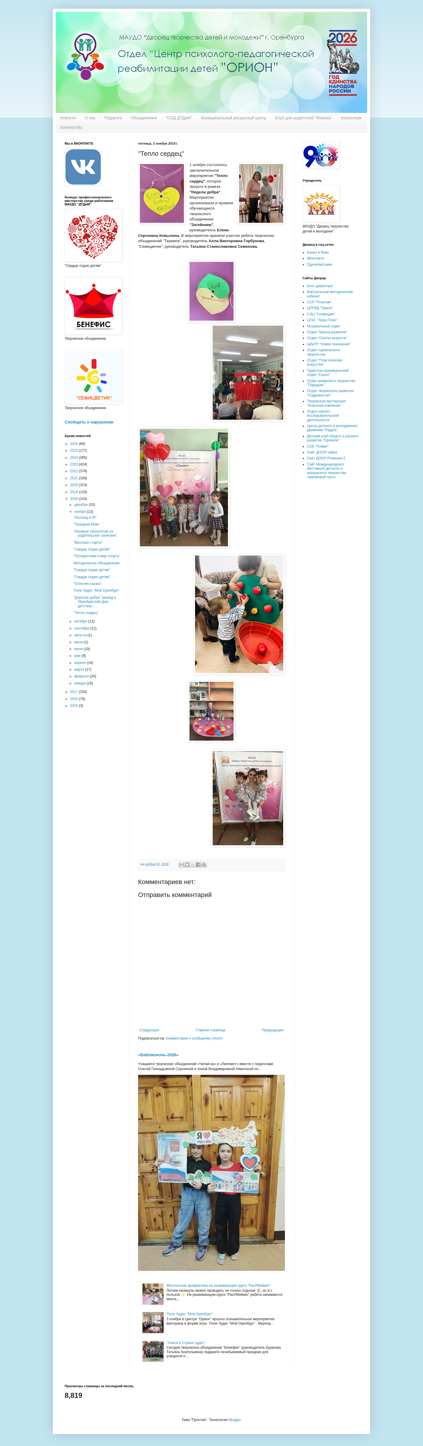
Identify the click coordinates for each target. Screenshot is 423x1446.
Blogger (235, 1420)
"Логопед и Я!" (85, 518)
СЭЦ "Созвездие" (321, 314)
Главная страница (211, 1030)
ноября (80, 512)
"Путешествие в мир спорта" (96, 556)
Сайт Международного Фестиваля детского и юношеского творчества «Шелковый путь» (326, 470)
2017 (74, 692)
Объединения (144, 118)
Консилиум (351, 118)
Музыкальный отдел (323, 326)
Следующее (149, 1030)
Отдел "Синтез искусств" (327, 338)
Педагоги (113, 118)
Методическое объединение (96, 563)
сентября (82, 628)
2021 (74, 478)
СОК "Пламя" (318, 446)
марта (79, 669)
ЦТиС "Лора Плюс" (322, 320)
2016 (74, 699)
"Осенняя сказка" (87, 584)
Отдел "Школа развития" (327, 332)
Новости (68, 118)
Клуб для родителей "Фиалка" (303, 118)
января (80, 683)
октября (81, 621)
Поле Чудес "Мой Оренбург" (190, 1314)
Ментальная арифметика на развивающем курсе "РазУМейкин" (219, 1285)
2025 (74, 450)
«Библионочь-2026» (158, 1054)
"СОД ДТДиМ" (179, 118)
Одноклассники (319, 264)
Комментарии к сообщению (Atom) (194, 1038)
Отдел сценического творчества (323, 352)
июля (79, 642)
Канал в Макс (318, 252)
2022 (74, 471)
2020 (74, 485)
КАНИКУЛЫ (71, 127)
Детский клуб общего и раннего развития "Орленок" (332, 438)
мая (78, 656)
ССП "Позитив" (319, 302)
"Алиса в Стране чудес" (186, 1343)
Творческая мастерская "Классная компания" (326, 403)
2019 (74, 492)
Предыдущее (272, 1030)
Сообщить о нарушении (89, 422)
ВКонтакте (315, 258)
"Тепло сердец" (85, 613)
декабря (81, 505)
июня (79, 649)
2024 (74, 458)
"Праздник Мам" (86, 524)
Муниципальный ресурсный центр (233, 118)
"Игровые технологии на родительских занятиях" (95, 533)
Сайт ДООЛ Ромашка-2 (326, 458)
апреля (80, 663)
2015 (74, 706)
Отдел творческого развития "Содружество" (330, 393)
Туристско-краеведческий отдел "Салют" (328, 373)
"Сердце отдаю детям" (91, 549)
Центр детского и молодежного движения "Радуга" (332, 428)
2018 (74, 499)
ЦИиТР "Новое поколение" (328, 344)
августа (81, 635)
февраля (82, 676)
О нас (90, 118)
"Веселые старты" (88, 542)
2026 (74, 444)
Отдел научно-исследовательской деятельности (323, 415)
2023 (74, 464)
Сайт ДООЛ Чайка (322, 452)
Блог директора (320, 286)
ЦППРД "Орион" (320, 308)
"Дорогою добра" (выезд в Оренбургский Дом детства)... (94, 601)
